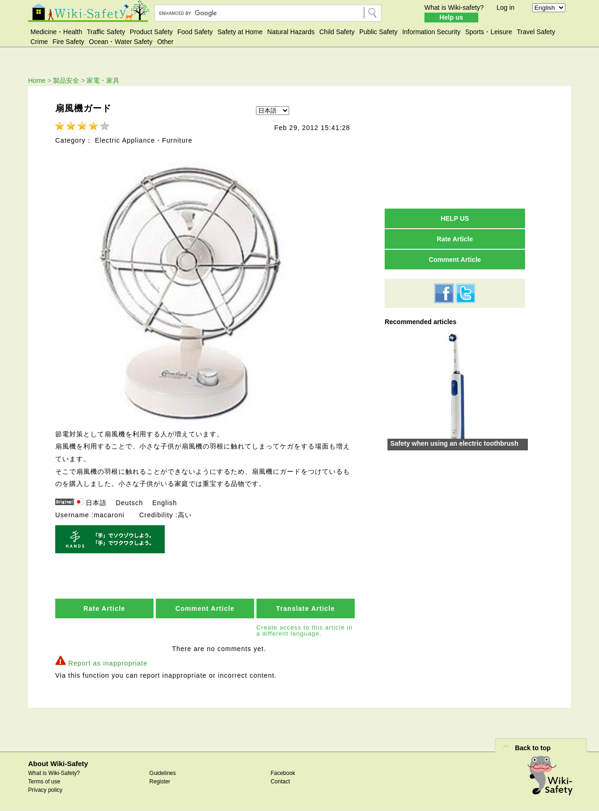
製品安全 (66, 80)
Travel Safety (536, 32)
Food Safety (195, 32)
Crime (39, 41)
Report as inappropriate (107, 663)
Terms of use (44, 781)
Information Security (431, 32)
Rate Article (104, 608)
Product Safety (151, 32)
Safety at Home (240, 32)
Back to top (532, 748)
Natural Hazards (290, 32)
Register (159, 781)
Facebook (282, 773)
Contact (280, 781)
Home (36, 80)
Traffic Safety (106, 32)
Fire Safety (68, 41)
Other (165, 41)
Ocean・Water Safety (121, 41)
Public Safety (378, 32)
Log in (505, 7)
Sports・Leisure (488, 32)
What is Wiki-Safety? (54, 773)
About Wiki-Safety (58, 764)
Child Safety (336, 32)
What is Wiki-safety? (454, 7)
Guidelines (162, 773)
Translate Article (305, 608)
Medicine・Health (56, 32)
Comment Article (205, 608)
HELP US (455, 218)
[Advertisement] (454, 146)
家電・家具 (103, 80)
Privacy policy (45, 790)
